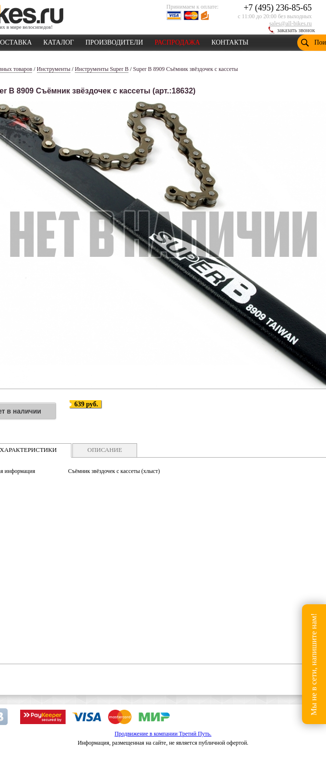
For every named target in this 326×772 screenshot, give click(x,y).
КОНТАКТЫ (229, 41)
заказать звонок (296, 30)
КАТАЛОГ (58, 41)
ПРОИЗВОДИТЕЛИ (114, 41)
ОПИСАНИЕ (104, 449)
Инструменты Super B (101, 69)
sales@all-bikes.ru (290, 23)
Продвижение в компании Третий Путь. (163, 733)
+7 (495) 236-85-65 (278, 7)
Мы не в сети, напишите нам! (313, 664)
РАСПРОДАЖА (177, 41)
